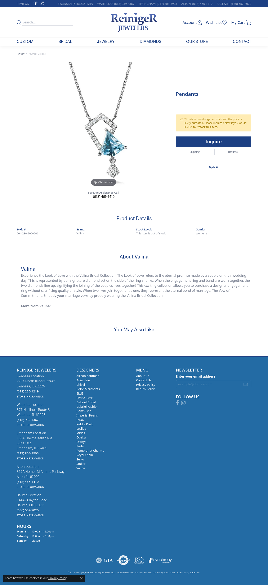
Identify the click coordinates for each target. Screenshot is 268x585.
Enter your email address (195, 376)
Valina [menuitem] (80, 468)
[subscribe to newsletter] (245, 384)
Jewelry (106, 41)
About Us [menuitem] (142, 376)
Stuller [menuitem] (80, 464)
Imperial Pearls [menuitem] (87, 415)
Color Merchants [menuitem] (88, 389)
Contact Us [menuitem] (143, 380)
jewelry (20, 53)
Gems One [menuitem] (83, 411)
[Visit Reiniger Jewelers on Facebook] (35, 3)
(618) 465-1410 (104, 196)
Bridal (65, 41)
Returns (233, 152)
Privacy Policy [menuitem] (145, 385)
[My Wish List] (216, 22)
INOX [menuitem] (80, 420)
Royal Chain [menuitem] (84, 455)
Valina (80, 233)
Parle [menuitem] (80, 446)
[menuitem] (104, 560)
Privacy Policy (57, 578)
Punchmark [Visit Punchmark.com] (169, 572)
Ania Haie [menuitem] (83, 380)
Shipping (195, 152)
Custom (25, 41)
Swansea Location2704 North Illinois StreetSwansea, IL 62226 (36, 386)
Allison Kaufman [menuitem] (87, 376)
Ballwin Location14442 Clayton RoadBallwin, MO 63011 (32, 505)
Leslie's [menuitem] (81, 429)
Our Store (197, 41)
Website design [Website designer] (123, 572)
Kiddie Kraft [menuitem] (84, 424)
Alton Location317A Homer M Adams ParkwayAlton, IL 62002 (40, 476)
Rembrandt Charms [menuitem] (90, 451)
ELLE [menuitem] (79, 393)
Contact (242, 41)
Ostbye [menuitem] (81, 442)
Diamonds (150, 41)
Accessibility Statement (188, 572)
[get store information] (30, 396)
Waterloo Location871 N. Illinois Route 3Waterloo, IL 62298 (33, 414)
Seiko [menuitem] (80, 459)
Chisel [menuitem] (80, 385)
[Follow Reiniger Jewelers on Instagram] (42, 3)
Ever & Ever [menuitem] (84, 398)
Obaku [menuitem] (81, 437)
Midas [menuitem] (80, 433)
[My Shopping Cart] (241, 22)
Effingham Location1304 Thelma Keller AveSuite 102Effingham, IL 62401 (34, 445)
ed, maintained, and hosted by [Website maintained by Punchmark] (147, 572)
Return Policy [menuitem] (145, 389)
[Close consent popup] (81, 578)
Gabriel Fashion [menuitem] (87, 407)
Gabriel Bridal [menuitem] (86, 402)
